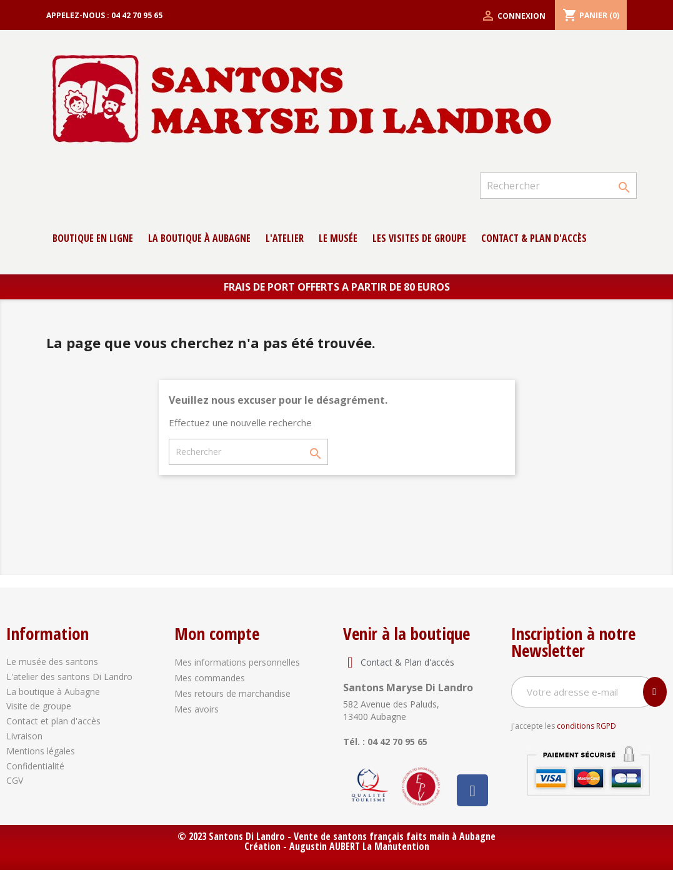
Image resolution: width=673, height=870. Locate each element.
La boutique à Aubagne (199, 238)
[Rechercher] (558, 185)
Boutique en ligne (92, 238)
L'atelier (285, 238)
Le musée (338, 238)
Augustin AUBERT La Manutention (359, 846)
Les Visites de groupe (419, 238)
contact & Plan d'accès (534, 238)
